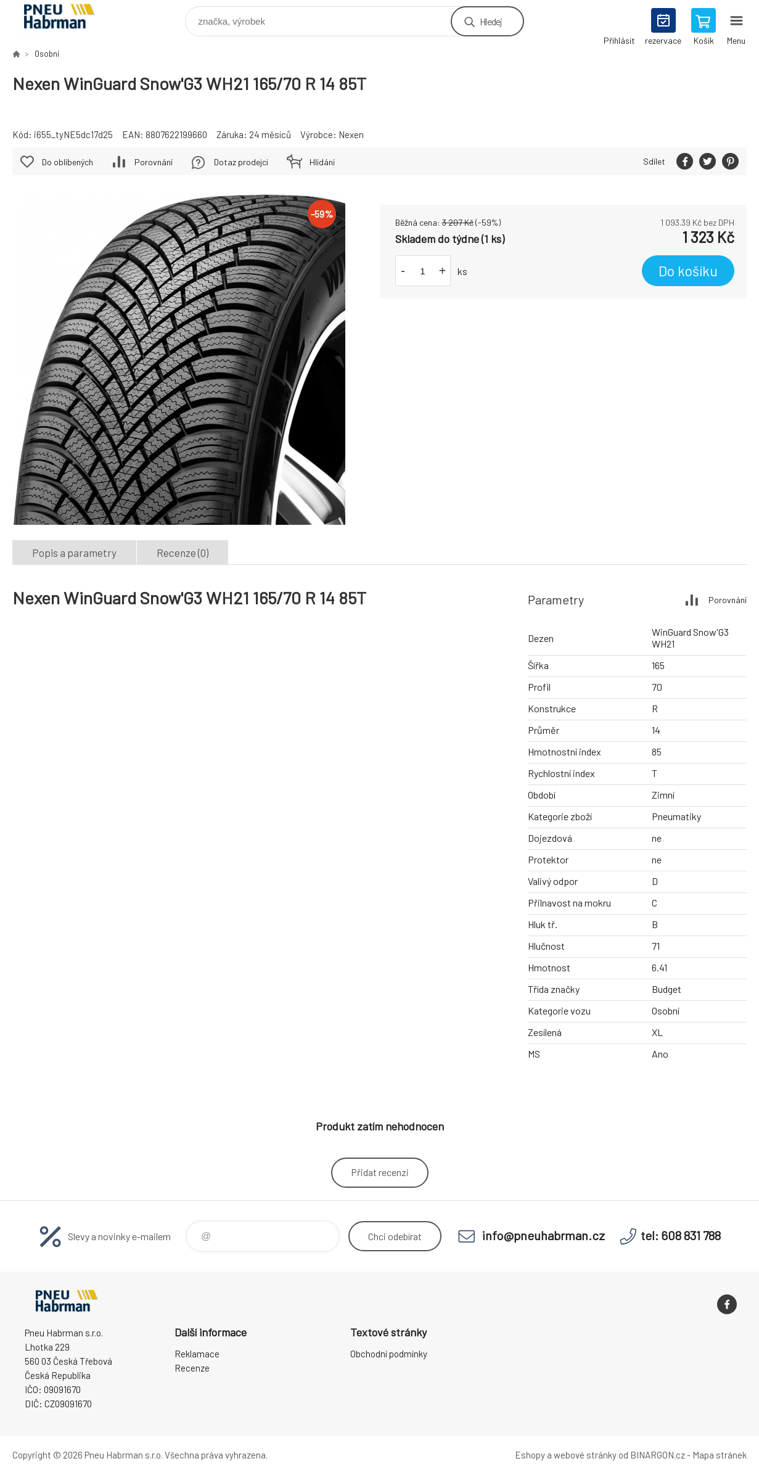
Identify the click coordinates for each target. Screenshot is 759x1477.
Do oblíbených (67, 162)
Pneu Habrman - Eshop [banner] (66, 18)
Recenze (192, 1367)
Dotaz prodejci (241, 162)
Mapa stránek (719, 1454)
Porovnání (153, 162)
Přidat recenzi (380, 1172)
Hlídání (322, 162)
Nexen (351, 134)
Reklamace (196, 1353)
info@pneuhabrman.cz (543, 1235)
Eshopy (530, 1454)
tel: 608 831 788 (681, 1235)
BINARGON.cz (657, 1454)
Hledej (491, 21)
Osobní (47, 54)
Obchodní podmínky (388, 1353)
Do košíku (688, 270)
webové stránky (585, 1454)
